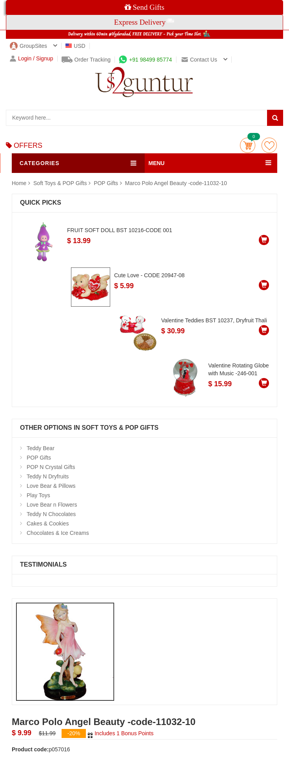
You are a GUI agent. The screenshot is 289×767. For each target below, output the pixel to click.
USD (75, 46)
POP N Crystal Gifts (51, 467)
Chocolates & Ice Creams (58, 533)
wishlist (269, 145)
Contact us (199, 59)
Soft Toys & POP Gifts (60, 183)
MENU (157, 163)
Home (19, 183)
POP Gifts (106, 183)
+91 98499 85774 (145, 59)
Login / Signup (31, 59)
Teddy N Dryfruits (48, 476)
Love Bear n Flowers (52, 505)
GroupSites (28, 46)
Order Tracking (86, 59)
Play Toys (38, 495)
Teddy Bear (41, 448)
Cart (247, 145)
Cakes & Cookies (48, 523)
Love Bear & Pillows (51, 486)
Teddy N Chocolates (51, 514)
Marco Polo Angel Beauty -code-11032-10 (176, 183)
